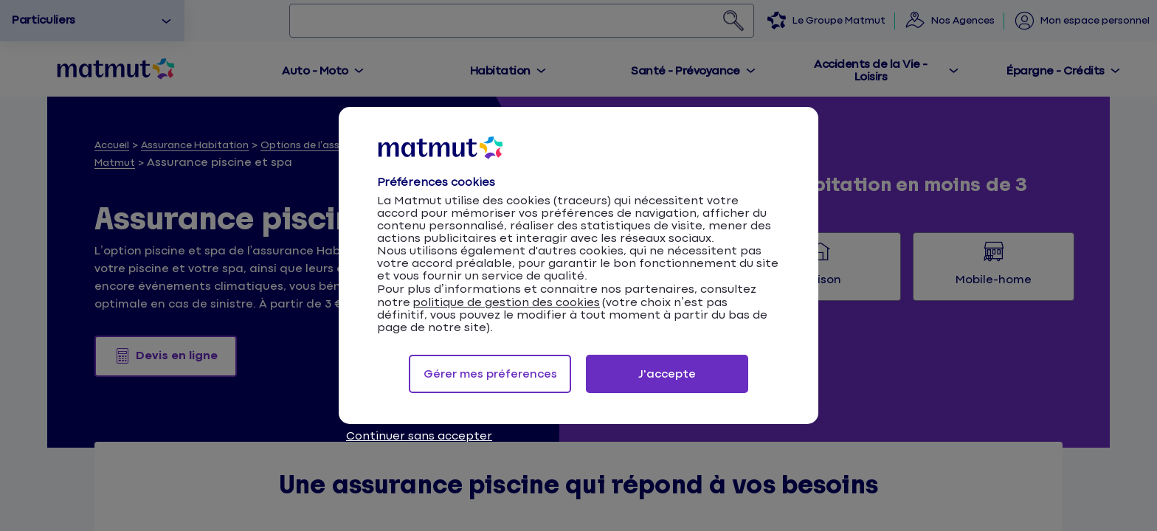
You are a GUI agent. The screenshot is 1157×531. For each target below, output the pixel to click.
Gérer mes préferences (490, 374)
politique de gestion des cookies (506, 302)
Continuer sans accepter (419, 436)
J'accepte (667, 374)
